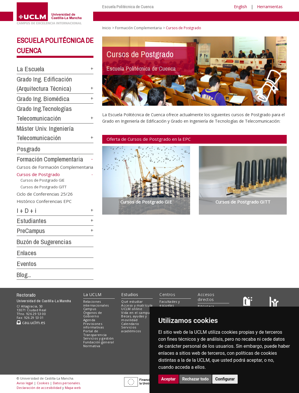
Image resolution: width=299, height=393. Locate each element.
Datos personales (66, 383)
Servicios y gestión (98, 338)
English (240, 6)
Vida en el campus (136, 312)
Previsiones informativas (93, 325)
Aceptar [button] (168, 379)
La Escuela (30, 69)
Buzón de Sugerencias (44, 241)
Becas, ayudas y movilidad (134, 318)
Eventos (26, 263)
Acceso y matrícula (136, 305)
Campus (89, 309)
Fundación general (98, 342)
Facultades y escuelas (169, 303)
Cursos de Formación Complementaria (55, 167)
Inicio (106, 27)
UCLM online (131, 309)
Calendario (130, 323)
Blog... (24, 274)
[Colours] (274, 302)
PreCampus (31, 230)
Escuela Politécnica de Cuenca (128, 7)
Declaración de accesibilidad (39, 387)
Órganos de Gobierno (92, 314)
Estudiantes (31, 220)
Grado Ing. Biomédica (43, 98)
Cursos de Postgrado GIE (42, 180)
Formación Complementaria (50, 159)
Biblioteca (206, 306)
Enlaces (26, 252)
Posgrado (28, 149)
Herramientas (270, 6)
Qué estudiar (132, 301)
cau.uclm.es (31, 322)
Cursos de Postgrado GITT (43, 186)
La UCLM (92, 294)
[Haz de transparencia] (248, 302)
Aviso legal (25, 383)
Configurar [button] (225, 379)
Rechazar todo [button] (195, 379)
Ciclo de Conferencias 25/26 (45, 193)
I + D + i (26, 210)
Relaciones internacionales (96, 303)
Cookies (43, 383)
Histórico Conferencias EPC (44, 201)
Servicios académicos (131, 329)
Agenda (89, 320)
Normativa (91, 346)
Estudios (129, 294)
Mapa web (73, 387)
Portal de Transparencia (95, 333)
